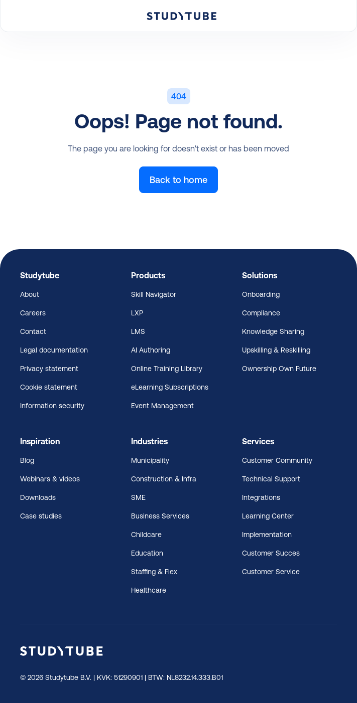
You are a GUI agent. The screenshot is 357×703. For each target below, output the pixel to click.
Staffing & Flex (154, 572)
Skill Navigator (153, 294)
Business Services (160, 516)
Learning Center (268, 516)
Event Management (162, 406)
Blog (27, 460)
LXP (137, 313)
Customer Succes (271, 553)
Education (147, 553)
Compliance (261, 313)
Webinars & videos (50, 479)
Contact (33, 331)
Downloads (38, 497)
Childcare (146, 535)
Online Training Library (166, 369)
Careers (33, 313)
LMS (138, 331)
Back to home (178, 179)
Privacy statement (49, 369)
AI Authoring (150, 350)
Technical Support (271, 479)
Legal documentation (54, 350)
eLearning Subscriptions (169, 387)
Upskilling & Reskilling (276, 350)
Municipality (150, 460)
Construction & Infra (163, 479)
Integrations (261, 497)
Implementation (267, 535)
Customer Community (277, 460)
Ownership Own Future (279, 369)
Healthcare (148, 590)
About (29, 294)
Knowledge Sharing (273, 331)
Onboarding (261, 294)
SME (138, 497)
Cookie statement (48, 387)
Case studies (41, 516)
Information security (52, 406)
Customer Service (271, 572)
